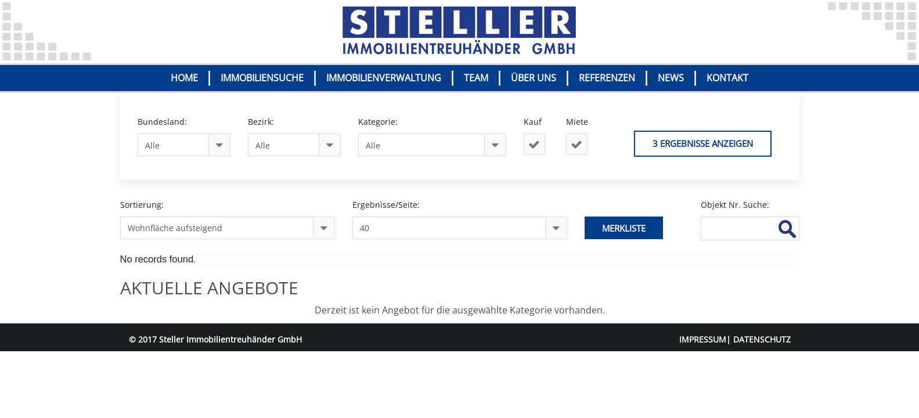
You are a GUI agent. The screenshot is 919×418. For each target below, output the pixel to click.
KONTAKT (727, 77)
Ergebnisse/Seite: (387, 204)
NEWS (671, 77)
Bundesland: (165, 121)
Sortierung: (143, 204)
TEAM (476, 77)
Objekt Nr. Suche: (737, 204)
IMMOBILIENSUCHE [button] (262, 77)
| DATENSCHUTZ (758, 339)
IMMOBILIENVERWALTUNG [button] (383, 77)
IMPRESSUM (702, 339)
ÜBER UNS (533, 77)
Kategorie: (380, 121)
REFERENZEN (607, 77)
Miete (579, 121)
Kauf (535, 121)
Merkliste (624, 228)
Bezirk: (263, 121)
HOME (184, 77)
